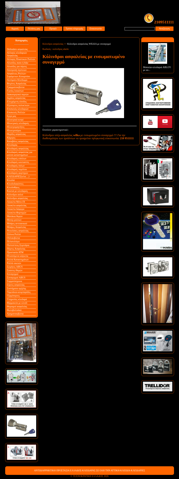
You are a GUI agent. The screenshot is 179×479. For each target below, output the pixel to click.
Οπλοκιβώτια (13, 238)
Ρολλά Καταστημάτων (18, 259)
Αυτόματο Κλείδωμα (17, 80)
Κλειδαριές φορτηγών (17, 173)
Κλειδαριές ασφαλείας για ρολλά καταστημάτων (19, 153)
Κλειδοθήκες (13, 187)
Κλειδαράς (12, 145)
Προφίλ (53, 28)
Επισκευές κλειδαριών (18, 109)
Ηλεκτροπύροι (14, 130)
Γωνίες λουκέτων (15, 91)
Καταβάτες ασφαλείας (18, 141)
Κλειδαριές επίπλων (16, 158)
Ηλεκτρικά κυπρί (15, 119)
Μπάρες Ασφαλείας (16, 227)
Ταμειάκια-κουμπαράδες (19, 292)
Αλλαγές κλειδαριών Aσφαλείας (17, 54)
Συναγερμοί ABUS (16, 277)
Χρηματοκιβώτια (15, 313)
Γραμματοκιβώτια (15, 87)
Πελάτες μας (34, 28)
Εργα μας (11, 116)
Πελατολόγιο (13, 241)
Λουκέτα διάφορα (15, 209)
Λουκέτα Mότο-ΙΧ (16, 202)
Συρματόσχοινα (14, 281)
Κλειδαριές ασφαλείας (18, 148)
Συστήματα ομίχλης (16, 288)
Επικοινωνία (96, 28)
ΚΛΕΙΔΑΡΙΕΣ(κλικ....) (18, 176)
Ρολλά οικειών (14, 263)
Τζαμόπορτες (13, 295)
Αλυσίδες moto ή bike (17, 63)
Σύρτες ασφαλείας (16, 285)
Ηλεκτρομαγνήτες (15, 127)
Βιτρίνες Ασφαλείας (16, 83)
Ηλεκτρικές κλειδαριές (18, 123)
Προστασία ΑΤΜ (15, 252)
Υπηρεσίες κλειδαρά (17, 299)
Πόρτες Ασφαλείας (16, 248)
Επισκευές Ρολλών (16, 112)
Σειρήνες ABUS (15, 267)
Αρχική (14, 28)
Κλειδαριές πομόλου (17, 169)
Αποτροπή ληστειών (17, 70)
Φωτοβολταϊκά (14, 310)
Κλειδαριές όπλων (16, 165)
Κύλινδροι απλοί (15, 194)
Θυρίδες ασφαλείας (16, 134)
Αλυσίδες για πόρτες (17, 66)
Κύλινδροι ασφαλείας (17, 198)
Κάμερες (11, 137)
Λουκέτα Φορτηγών (16, 212)
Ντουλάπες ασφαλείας (18, 230)
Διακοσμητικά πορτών (18, 94)
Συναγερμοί (12, 274)
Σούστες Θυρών (15, 270)
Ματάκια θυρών (15, 216)
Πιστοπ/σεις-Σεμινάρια (18, 245)
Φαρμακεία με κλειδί (17, 303)
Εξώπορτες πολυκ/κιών (18, 105)
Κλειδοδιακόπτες (15, 184)
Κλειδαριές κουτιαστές (18, 162)
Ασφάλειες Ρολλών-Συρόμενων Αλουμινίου (18, 75)
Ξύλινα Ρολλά (14, 234)
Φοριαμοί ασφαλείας (17, 306)
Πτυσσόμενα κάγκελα (17, 256)
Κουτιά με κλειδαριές (17, 191)
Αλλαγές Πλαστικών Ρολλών (21, 59)
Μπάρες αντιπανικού (17, 223)
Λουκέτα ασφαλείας (17, 205)
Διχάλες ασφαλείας (16, 98)
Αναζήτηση (164, 28)
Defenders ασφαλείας (17, 49)
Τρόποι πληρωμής (74, 28)
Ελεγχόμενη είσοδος (17, 101)
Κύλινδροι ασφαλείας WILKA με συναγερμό (89, 44)
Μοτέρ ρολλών (14, 220)
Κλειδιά (11, 180)
